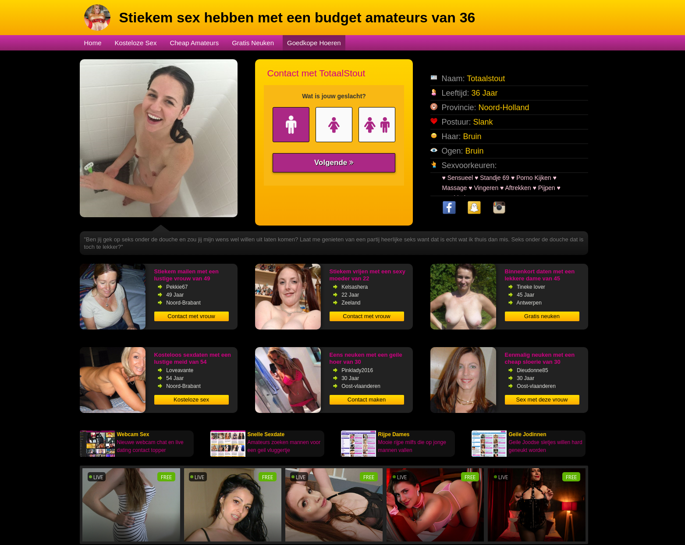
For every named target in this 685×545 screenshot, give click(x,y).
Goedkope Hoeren (314, 43)
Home (93, 43)
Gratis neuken (542, 316)
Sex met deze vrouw (542, 399)
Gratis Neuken (253, 43)
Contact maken (367, 399)
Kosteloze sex (191, 399)
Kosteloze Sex (136, 43)
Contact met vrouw (191, 316)
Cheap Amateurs (194, 43)
